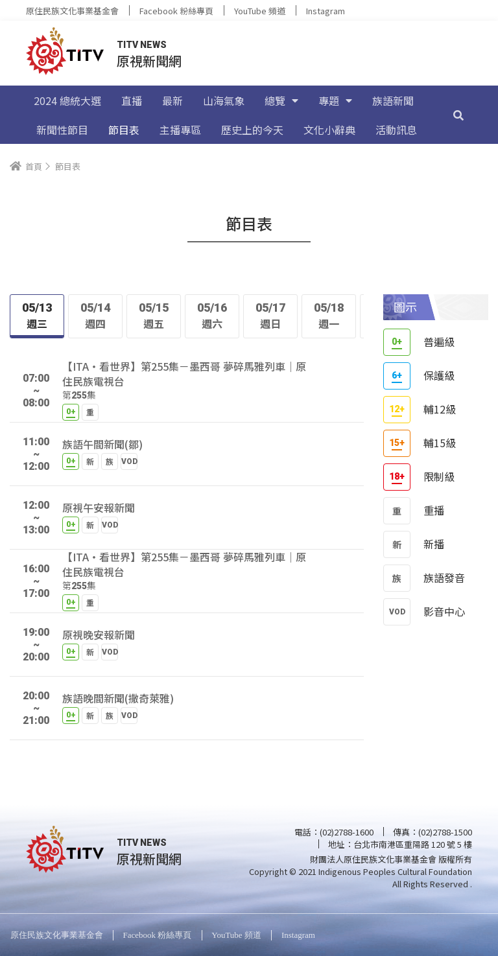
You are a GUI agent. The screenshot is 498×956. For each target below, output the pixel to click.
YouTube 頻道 (259, 11)
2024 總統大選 (67, 100)
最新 (172, 100)
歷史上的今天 (252, 129)
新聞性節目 (62, 129)
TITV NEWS (142, 45)
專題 (335, 100)
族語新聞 (393, 100)
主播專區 (180, 129)
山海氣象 (223, 100)
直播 (131, 100)
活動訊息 (396, 129)
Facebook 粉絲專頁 (176, 11)
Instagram (325, 11)
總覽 (281, 100)
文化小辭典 (329, 129)
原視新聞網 (149, 60)
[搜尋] (458, 114)
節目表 (123, 129)
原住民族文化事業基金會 (72, 11)
